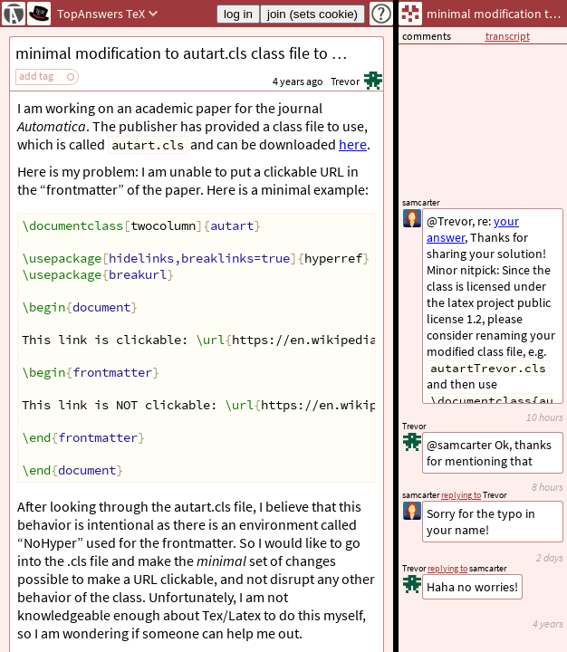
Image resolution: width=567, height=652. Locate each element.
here (353, 144)
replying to (447, 568)
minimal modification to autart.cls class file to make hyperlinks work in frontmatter (199, 53)
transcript (507, 36)
